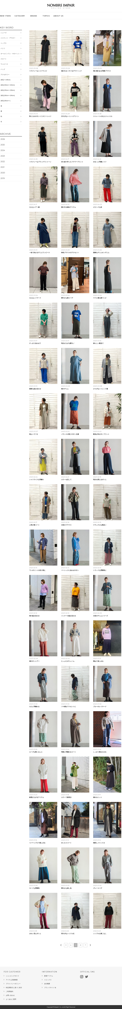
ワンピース (4, 64)
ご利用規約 (9, 991)
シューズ (3, 33)
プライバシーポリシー (13, 984)
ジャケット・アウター (8, 38)
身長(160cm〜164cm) (8, 95)
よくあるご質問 (11, 999)
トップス (3, 43)
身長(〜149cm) (5, 80)
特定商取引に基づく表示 (14, 987)
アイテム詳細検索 (12, 980)
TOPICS (46, 16)
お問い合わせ (10, 995)
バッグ (3, 69)
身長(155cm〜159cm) (8, 90)
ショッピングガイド (12, 976)
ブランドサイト (50, 987)
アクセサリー (5, 74)
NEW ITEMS (5, 16)
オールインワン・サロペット (10, 54)
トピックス (47, 980)
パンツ (3, 48)
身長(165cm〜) (5, 101)
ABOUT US (58, 16)
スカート (3, 59)
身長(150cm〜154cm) (8, 85)
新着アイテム (48, 976)
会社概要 (47, 984)
